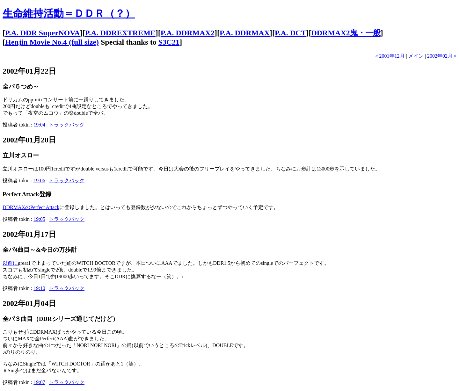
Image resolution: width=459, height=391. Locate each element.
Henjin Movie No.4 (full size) (52, 42)
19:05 (39, 219)
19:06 (39, 180)
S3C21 (169, 42)
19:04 (39, 124)
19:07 (39, 382)
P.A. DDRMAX (245, 33)
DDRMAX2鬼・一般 (345, 33)
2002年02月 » (441, 56)
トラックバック (66, 124)
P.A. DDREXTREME (120, 33)
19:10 (39, 288)
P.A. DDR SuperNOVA (42, 33)
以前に (10, 263)
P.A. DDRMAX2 (188, 33)
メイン (416, 56)
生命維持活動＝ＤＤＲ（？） (69, 13)
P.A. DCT (290, 33)
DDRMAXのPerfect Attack (31, 207)
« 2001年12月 (390, 56)
